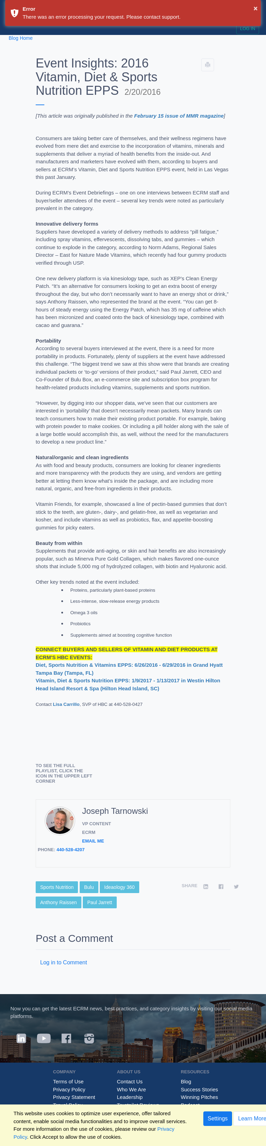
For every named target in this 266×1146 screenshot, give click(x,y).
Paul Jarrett (99, 902)
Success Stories (199, 1089)
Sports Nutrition (56, 887)
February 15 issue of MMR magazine (178, 116)
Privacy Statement (74, 1097)
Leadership (130, 1097)
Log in (247, 28)
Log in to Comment (63, 962)
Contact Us (130, 1081)
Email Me (93, 841)
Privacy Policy (69, 1089)
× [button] (256, 8)
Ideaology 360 (119, 887)
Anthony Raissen (58, 902)
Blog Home (21, 38)
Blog (186, 1081)
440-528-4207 (70, 849)
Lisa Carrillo (66, 704)
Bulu (89, 887)
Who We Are (131, 1089)
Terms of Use (68, 1081)
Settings (218, 1118)
